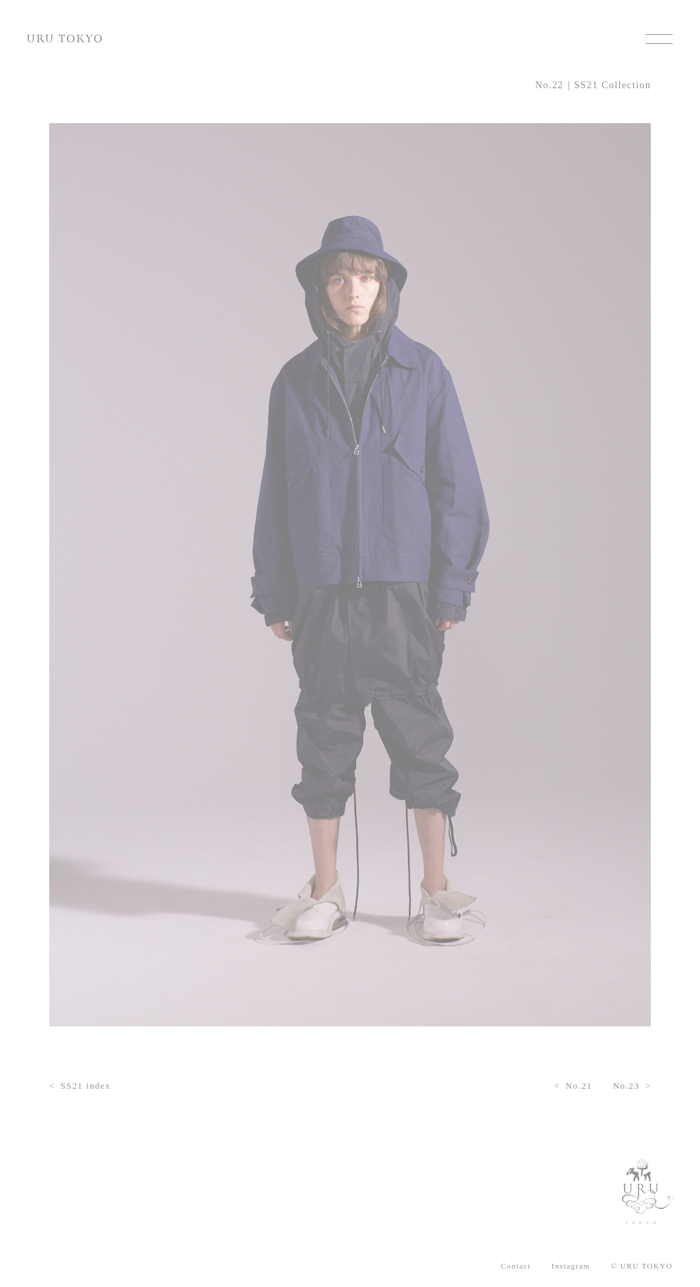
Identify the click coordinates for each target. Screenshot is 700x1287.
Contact (516, 1266)
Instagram (571, 1266)
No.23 (625, 1085)
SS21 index (85, 1085)
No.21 (578, 1085)
